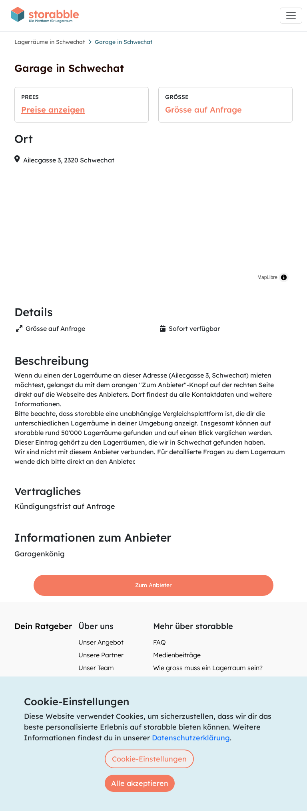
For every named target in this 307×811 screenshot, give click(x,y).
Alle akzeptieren (139, 783)
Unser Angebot (101, 642)
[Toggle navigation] (291, 16)
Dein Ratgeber (43, 626)
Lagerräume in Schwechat (49, 41)
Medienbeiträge (177, 655)
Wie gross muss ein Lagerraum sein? (208, 668)
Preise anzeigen (53, 110)
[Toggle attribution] (284, 277)
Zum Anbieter (153, 585)
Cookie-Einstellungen (149, 759)
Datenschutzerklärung (191, 737)
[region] (153, 228)
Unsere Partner (101, 655)
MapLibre (267, 277)
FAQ (159, 642)
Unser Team (96, 668)
